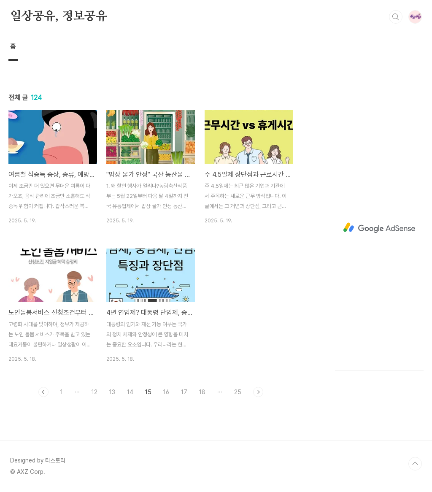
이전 (43, 392)
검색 (395, 17)
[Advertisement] (379, 227)
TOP (415, 463)
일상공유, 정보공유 (58, 16)
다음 (258, 392)
